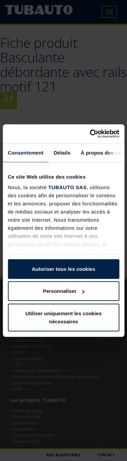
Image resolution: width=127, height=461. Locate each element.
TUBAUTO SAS (67, 187)
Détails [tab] (62, 152)
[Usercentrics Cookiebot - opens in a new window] (90, 133)
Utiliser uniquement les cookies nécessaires (63, 317)
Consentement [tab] (25, 152)
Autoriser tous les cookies (64, 269)
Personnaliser (64, 291)
